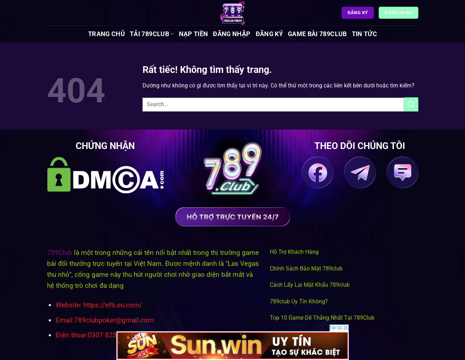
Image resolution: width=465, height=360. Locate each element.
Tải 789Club (152, 34)
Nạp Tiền (193, 34)
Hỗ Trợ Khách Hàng (294, 251)
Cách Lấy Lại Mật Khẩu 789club (310, 284)
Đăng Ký (269, 34)
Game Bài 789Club (317, 34)
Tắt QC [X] (339, 327)
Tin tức (364, 34)
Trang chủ (106, 34)
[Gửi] (411, 104)
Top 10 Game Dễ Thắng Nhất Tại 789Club (322, 317)
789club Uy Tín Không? (299, 301)
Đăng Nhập (231, 34)
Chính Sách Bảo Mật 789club (306, 268)
